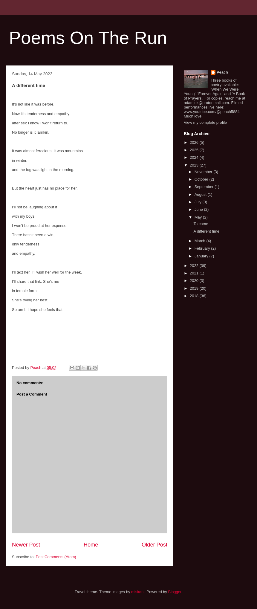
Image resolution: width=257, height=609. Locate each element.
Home (91, 545)
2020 (195, 280)
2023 (195, 165)
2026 (195, 142)
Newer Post (26, 545)
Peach (222, 72)
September (205, 186)
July (199, 202)
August (201, 194)
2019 (195, 288)
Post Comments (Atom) (56, 557)
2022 (195, 265)
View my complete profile (205, 122)
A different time (206, 231)
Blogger (174, 592)
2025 (195, 150)
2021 (195, 273)
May (199, 217)
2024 (195, 157)
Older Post (154, 545)
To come (200, 224)
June (199, 209)
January (202, 256)
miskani (137, 592)
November (204, 172)
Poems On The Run (88, 38)
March (200, 241)
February (203, 248)
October (202, 179)
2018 (195, 296)
